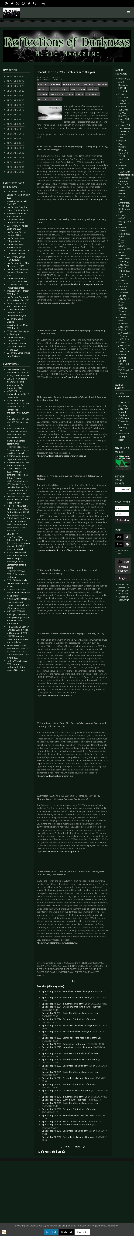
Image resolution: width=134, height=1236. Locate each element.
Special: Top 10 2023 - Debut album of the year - (73, 1044)
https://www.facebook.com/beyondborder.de (81, 284)
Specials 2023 (15, 85)
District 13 (42, 99)
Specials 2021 (15, 95)
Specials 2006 (15, 167)
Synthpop (42, 94)
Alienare (54, 89)
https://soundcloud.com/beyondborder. (56, 302)
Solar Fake (55, 84)
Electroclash (56, 99)
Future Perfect (92, 94)
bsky (43, 3)
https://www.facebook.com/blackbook (80, 613)
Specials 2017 (15, 114)
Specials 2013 (15, 133)
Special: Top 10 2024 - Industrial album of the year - (74, 1003)
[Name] (122, 508)
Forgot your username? (123, 592)
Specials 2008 (15, 157)
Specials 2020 (15, 100)
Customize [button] (82, 1232)
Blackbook (93, 89)
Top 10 (65, 89)
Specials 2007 (15, 162)
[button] (38, 1152)
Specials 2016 (15, 119)
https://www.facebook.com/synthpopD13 (87, 199)
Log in (123, 578)
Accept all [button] (51, 1232)
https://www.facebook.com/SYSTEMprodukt (58, 851)
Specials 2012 (15, 138)
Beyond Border (78, 89)
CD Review (43, 84)
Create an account (123, 598)
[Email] (122, 514)
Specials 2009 (15, 152)
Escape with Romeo (71, 84)
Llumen (79, 94)
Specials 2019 (15, 105)
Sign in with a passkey (123, 565)
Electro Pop (102, 84)
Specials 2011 (15, 143)
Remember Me (123, 552)
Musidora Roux (56, 94)
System (69, 94)
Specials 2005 (15, 171)
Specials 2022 (15, 90)
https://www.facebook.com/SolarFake (55, 775)
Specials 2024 (15, 81)
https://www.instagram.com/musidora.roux (57, 942)
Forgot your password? (123, 586)
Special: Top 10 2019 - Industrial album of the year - (74, 1096)
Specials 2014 (15, 128)
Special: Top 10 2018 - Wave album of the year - (72, 1121)
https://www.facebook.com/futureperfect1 (80, 377)
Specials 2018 (15, 109)
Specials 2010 (15, 147)
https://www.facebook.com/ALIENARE (54, 695)
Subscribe (123, 520)
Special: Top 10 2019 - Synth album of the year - (72, 1099)
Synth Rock (88, 84)
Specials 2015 (15, 124)
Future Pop (43, 89)
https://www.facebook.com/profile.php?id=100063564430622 (66, 550)
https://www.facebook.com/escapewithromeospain (61, 455)
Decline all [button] (66, 1232)
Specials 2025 (15, 76)
